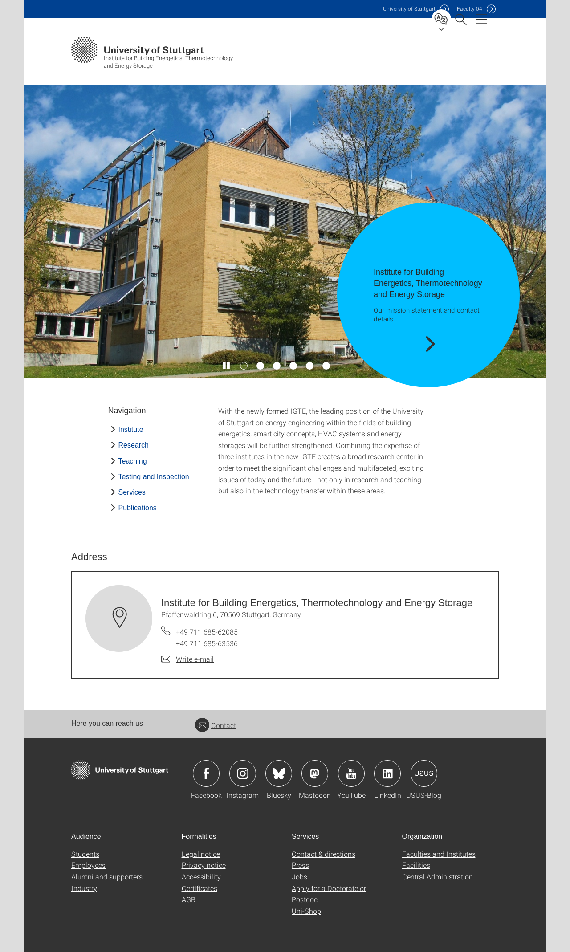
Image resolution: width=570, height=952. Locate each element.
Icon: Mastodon (314, 773)
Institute (130, 429)
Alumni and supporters (106, 876)
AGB (188, 899)
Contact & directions (323, 853)
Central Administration (437, 876)
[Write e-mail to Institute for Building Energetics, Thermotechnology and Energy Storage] (187, 659)
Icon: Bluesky (278, 773)
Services (132, 492)
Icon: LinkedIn (387, 773)
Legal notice (201, 853)
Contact (215, 725)
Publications (137, 508)
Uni (409, 8)
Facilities (416, 865)
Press (300, 865)
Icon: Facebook (206, 773)
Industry (84, 888)
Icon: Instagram (242, 773)
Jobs (299, 876)
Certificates (199, 888)
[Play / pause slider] (226, 365)
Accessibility (201, 876)
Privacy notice (204, 865)
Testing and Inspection (153, 476)
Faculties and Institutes (439, 853)
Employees (88, 865)
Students (85, 853)
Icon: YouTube (351, 773)
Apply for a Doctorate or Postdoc (329, 893)
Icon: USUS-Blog (424, 773)
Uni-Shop (306, 910)
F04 (469, 8)
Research (133, 445)
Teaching (132, 461)
